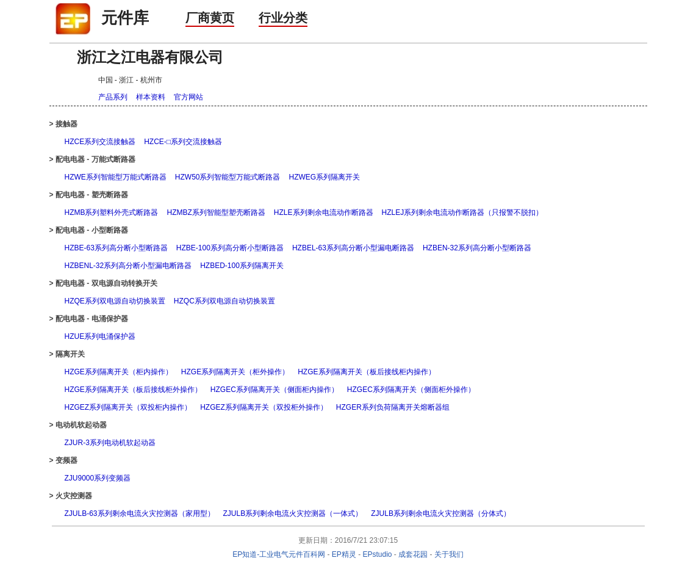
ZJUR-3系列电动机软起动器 (110, 442)
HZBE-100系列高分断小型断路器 (230, 248)
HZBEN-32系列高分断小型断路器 (477, 248)
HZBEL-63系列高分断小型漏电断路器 (353, 248)
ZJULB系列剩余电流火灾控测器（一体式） (293, 513)
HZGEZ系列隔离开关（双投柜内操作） (128, 407)
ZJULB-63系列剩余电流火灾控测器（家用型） (140, 513)
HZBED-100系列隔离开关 (242, 265)
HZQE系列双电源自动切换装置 (115, 301)
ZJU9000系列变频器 (98, 478)
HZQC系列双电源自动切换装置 (224, 301)
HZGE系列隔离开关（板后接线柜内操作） (366, 372)
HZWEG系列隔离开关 (325, 177)
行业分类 (283, 17)
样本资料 (150, 97)
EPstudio (377, 554)
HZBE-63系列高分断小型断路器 (116, 248)
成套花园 (413, 554)
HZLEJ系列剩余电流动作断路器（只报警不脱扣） (463, 212)
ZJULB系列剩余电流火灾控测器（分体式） (441, 513)
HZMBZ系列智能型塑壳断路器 (216, 212)
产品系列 (112, 97)
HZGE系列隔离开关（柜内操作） (119, 372)
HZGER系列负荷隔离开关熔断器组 (393, 407)
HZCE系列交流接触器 (100, 141)
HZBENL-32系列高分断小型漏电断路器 (128, 265)
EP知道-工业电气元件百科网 (278, 554)
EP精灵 (344, 554)
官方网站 (188, 97)
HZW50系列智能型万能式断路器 (228, 177)
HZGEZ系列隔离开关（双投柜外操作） (264, 407)
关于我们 (449, 554)
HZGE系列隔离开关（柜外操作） (235, 372)
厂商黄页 (209, 17)
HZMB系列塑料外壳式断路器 (112, 212)
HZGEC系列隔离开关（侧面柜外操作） (411, 389)
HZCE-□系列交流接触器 (183, 141)
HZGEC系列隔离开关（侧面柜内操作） (274, 389)
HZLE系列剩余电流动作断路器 (323, 212)
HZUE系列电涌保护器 (100, 336)
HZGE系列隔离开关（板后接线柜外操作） (133, 389)
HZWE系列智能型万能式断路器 (116, 177)
